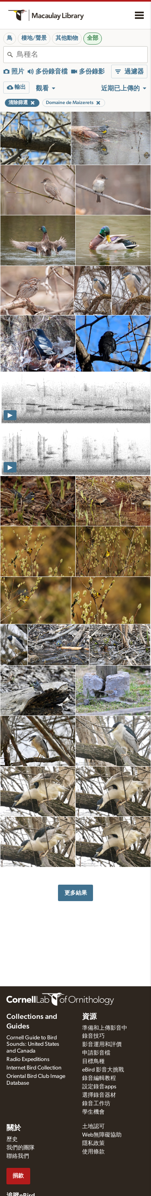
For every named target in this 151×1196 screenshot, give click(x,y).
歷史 (12, 1139)
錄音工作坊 (96, 1103)
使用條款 (93, 1152)
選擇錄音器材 (99, 1095)
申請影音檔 (96, 1053)
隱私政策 (93, 1143)
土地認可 (93, 1126)
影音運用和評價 (102, 1044)
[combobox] (82, 55)
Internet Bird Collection (34, 1068)
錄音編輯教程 (99, 1078)
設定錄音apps (99, 1087)
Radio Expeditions (28, 1059)
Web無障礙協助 (102, 1135)
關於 (13, 1128)
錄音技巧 (93, 1036)
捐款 (18, 1176)
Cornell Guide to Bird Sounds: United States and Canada (32, 1044)
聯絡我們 (17, 1156)
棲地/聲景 (34, 38)
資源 (89, 1016)
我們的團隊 (20, 1148)
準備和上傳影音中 (104, 1028)
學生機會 (93, 1112)
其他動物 (67, 38)
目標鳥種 (93, 1061)
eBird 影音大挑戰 (103, 1070)
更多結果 (75, 893)
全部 (92, 38)
